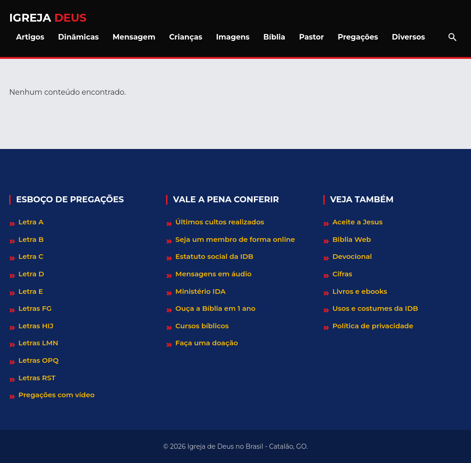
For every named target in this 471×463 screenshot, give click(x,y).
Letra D (31, 273)
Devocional (352, 256)
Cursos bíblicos (202, 325)
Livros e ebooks (360, 291)
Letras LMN (38, 342)
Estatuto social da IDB (214, 256)
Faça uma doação (206, 342)
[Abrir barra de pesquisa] (452, 37)
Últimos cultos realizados (219, 221)
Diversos (408, 37)
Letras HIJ (35, 325)
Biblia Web (352, 239)
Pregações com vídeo (56, 394)
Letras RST (37, 377)
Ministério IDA (200, 291)
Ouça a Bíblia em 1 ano (215, 308)
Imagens (233, 37)
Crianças (185, 37)
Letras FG (35, 308)
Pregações (358, 37)
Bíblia (275, 37)
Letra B (31, 239)
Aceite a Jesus (358, 221)
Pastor (311, 37)
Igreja (47, 17)
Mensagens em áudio (213, 273)
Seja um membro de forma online (235, 239)
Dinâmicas (78, 37)
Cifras (342, 273)
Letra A (31, 221)
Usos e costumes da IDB (375, 308)
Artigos (30, 37)
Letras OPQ (38, 360)
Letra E (30, 291)
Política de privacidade (373, 325)
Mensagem (134, 37)
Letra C (30, 256)
